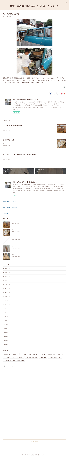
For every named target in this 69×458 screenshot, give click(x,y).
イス (6, 357)
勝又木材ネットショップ (10, 202)
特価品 (15, 354)
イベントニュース (17, 357)
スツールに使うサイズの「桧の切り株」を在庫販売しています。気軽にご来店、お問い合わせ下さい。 (27, 143)
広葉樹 (20, 360)
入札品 (43, 354)
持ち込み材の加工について (18, 254)
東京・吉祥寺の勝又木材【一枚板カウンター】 (34, 6)
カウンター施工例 (55, 357)
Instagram (5, 213)
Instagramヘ (34, 442)
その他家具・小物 (31, 357)
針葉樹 (43, 357)
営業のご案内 (33, 354)
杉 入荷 (14, 246)
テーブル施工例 (9, 360)
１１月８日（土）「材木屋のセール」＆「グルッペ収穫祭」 (20, 154)
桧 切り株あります (8, 140)
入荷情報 (52, 354)
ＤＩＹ (23, 354)
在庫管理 (7, 354)
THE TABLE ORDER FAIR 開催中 (12, 125)
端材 (60, 354)
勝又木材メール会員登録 (10, 208)
